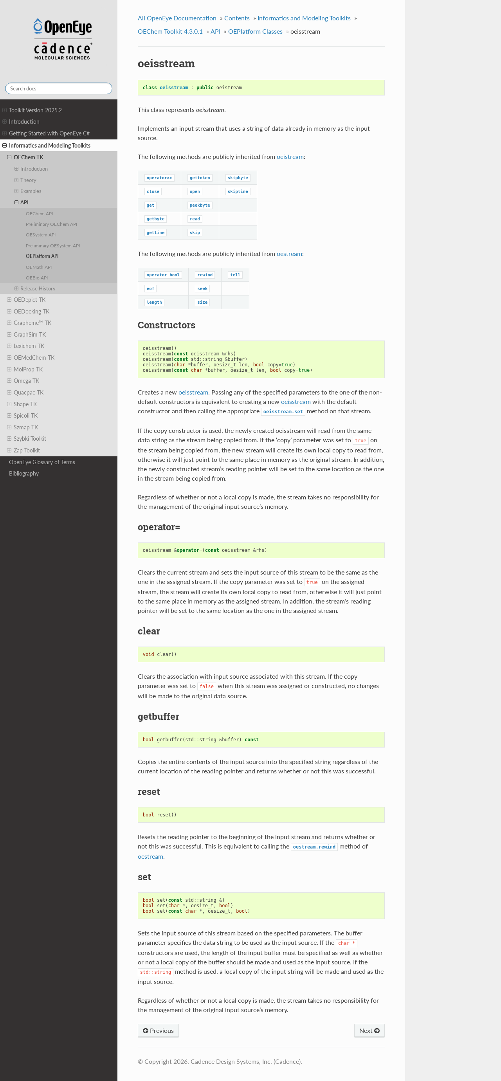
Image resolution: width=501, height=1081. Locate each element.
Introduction (21, 121)
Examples (28, 191)
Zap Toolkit (23, 450)
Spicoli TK (22, 415)
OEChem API (39, 213)
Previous (158, 1030)
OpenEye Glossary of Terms (42, 462)
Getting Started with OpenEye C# (46, 133)
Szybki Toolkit (26, 438)
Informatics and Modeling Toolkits (46, 145)
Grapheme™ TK (29, 322)
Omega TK (23, 380)
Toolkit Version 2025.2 (32, 110)
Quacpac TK (25, 392)
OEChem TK (25, 157)
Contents (237, 18)
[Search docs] (58, 88)
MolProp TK (25, 369)
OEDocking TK (28, 311)
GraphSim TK (26, 334)
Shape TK (22, 404)
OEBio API (37, 277)
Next (369, 1030)
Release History (35, 288)
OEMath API (39, 267)
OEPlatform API (42, 256)
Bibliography (24, 473)
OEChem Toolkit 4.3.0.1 (170, 31)
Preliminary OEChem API (51, 224)
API (21, 202)
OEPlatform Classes (255, 31)
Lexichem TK (25, 346)
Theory (25, 180)
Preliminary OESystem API (53, 245)
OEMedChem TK (30, 357)
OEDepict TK (26, 299)
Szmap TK (22, 427)
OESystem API (41, 234)
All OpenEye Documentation (177, 18)
